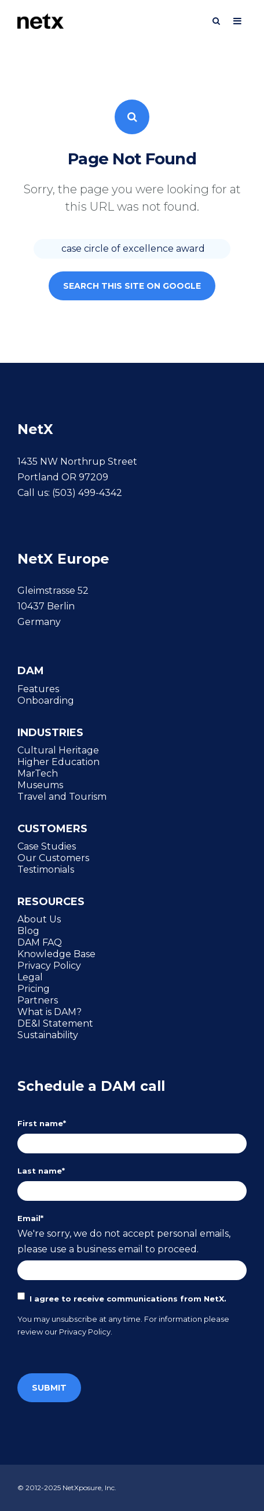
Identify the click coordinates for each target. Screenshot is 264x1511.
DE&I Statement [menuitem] (55, 1023)
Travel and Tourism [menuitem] (62, 796)
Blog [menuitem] (28, 930)
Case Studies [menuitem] (46, 846)
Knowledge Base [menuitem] (56, 953)
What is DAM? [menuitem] (49, 1011)
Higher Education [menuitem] (58, 761)
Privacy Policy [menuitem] (49, 965)
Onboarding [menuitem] (45, 700)
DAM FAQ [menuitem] (39, 942)
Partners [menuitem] (37, 1000)
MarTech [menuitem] (37, 773)
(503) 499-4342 (87, 492)
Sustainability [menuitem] (47, 1035)
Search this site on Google (132, 286)
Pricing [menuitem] (33, 988)
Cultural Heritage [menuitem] (58, 750)
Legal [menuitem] (30, 977)
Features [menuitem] (38, 688)
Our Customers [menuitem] (53, 857)
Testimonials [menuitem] (45, 869)
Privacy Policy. (85, 1331)
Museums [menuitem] (40, 785)
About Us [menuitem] (39, 919)
